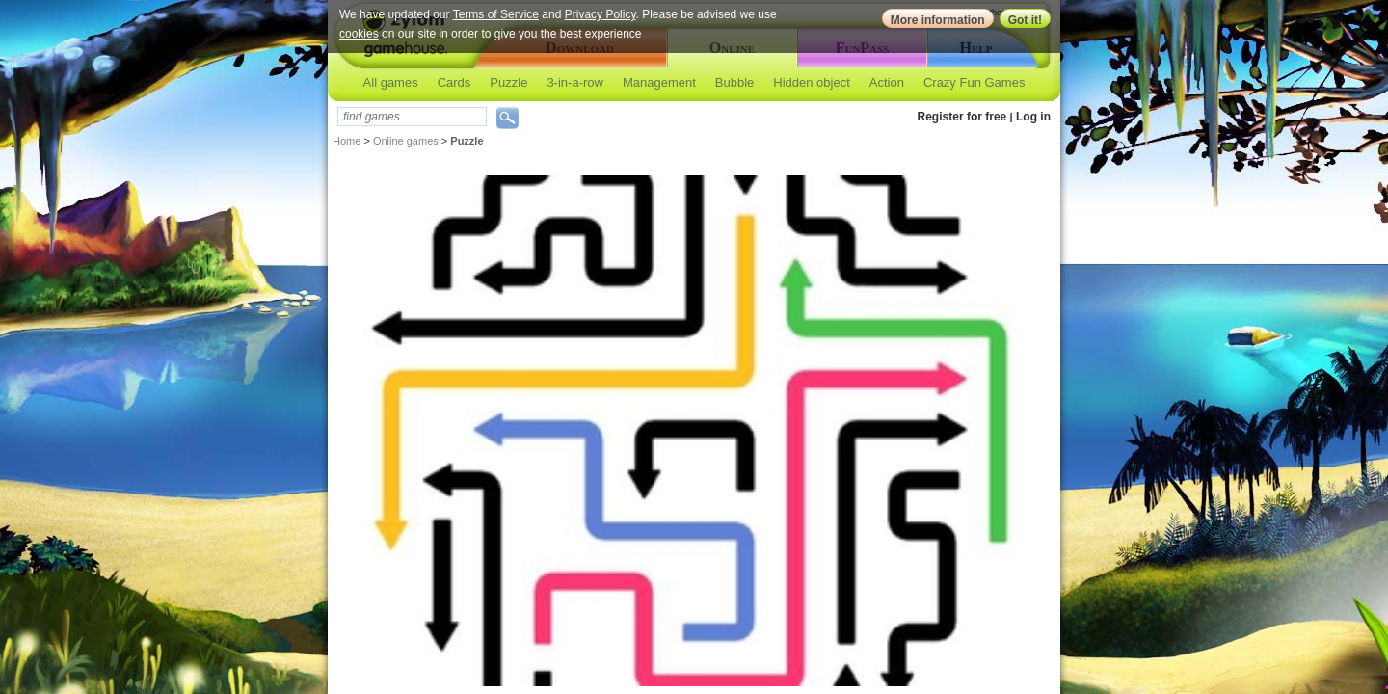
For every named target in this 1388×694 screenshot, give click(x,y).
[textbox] (412, 116)
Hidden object (811, 82)
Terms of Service (496, 14)
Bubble (734, 82)
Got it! (1025, 20)
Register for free (962, 116)
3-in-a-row (575, 82)
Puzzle (508, 82)
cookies (359, 33)
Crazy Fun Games (974, 82)
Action (886, 82)
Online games (406, 141)
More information (938, 20)
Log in (1033, 116)
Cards (454, 82)
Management (659, 82)
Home (346, 141)
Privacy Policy (600, 14)
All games (390, 82)
